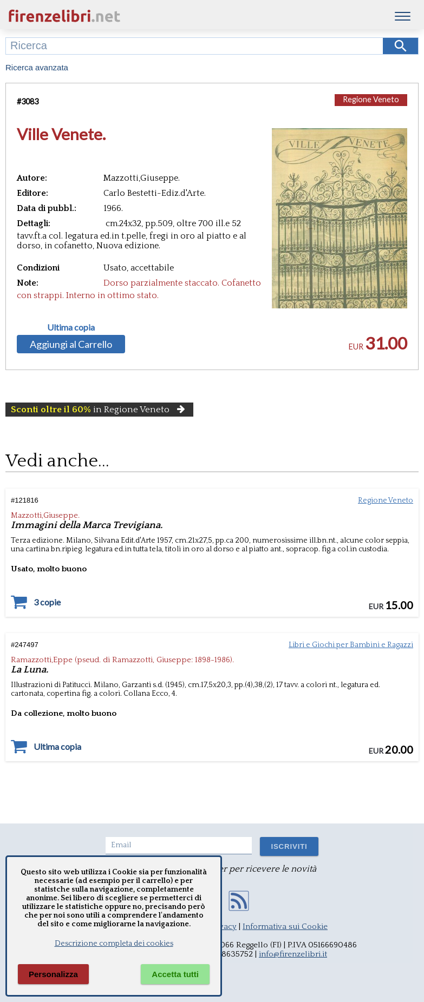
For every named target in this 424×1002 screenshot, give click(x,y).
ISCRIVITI (289, 846)
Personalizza (53, 974)
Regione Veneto (371, 99)
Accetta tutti (175, 974)
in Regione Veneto (99, 409)
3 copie (47, 602)
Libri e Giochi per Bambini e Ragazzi (351, 645)
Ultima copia (71, 327)
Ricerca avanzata (36, 67)
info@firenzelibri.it (293, 954)
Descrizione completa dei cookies (114, 943)
